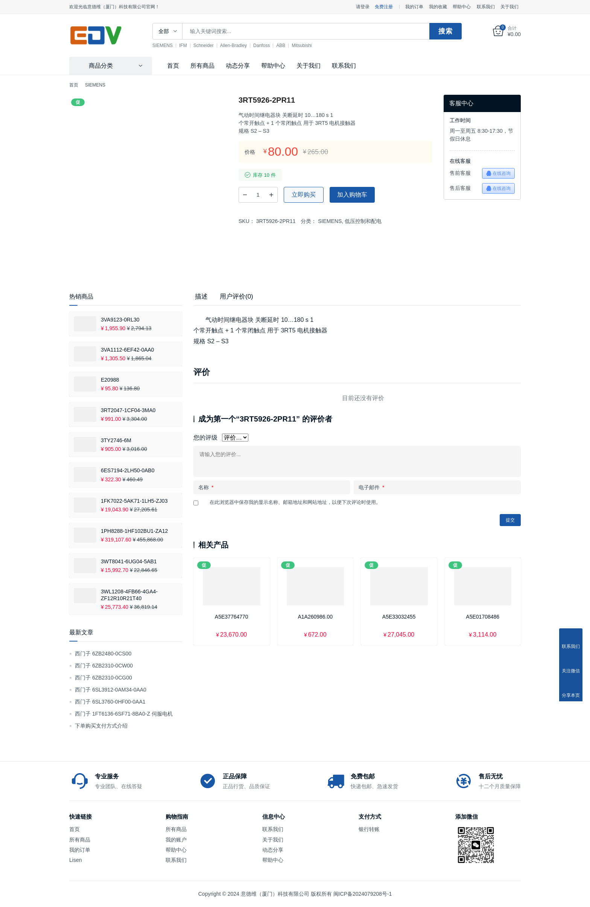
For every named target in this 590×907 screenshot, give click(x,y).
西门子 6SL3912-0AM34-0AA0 (110, 690)
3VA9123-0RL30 (120, 320)
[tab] (201, 296)
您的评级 (205, 437)
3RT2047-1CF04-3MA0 (128, 410)
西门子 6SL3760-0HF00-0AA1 (110, 702)
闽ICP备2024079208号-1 (362, 894)
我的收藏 (438, 6)
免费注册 (384, 6)
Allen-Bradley (238, 45)
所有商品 (202, 65)
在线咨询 (498, 173)
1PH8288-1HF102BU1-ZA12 (134, 531)
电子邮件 (371, 487)
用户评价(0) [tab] (236, 296)
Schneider (209, 45)
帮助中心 (462, 6)
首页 (173, 65)
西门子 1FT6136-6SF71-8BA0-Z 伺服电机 (124, 714)
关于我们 (509, 6)
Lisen (75, 860)
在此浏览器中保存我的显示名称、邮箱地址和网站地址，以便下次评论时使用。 (295, 502)
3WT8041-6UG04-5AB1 (129, 561)
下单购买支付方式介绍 (101, 726)
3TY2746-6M (116, 440)
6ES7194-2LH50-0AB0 (127, 470)
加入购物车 (352, 194)
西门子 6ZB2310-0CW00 (104, 666)
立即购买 (304, 194)
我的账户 (176, 840)
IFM (188, 45)
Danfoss (267, 45)
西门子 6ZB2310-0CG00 (103, 678)
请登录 (363, 6)
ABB (285, 45)
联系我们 (486, 6)
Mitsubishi (307, 45)
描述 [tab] (201, 296)
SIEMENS (168, 45)
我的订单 (414, 6)
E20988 (110, 380)
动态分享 (238, 65)
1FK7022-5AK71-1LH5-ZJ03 (134, 501)
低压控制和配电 (363, 221)
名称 (205, 487)
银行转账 (369, 829)
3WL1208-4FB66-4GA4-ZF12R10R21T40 (129, 594)
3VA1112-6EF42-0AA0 (127, 350)
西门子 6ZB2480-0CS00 (103, 654)
